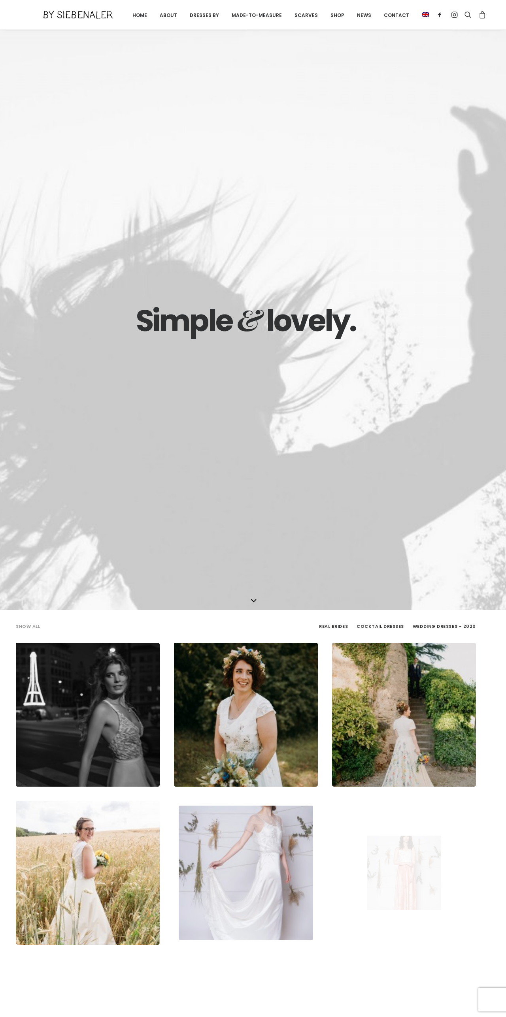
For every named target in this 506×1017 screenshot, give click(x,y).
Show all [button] (28, 197)
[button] (409, 14)
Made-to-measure (243, 15)
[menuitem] (126, 15)
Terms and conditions (149, 1001)
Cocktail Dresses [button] (380, 197)
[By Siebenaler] (64, 15)
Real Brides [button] (333, 197)
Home (126, 15)
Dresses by (191, 15)
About (155, 15)
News (351, 15)
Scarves (292, 15)
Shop (324, 15)
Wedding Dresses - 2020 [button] (444, 197)
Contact (383, 15)
